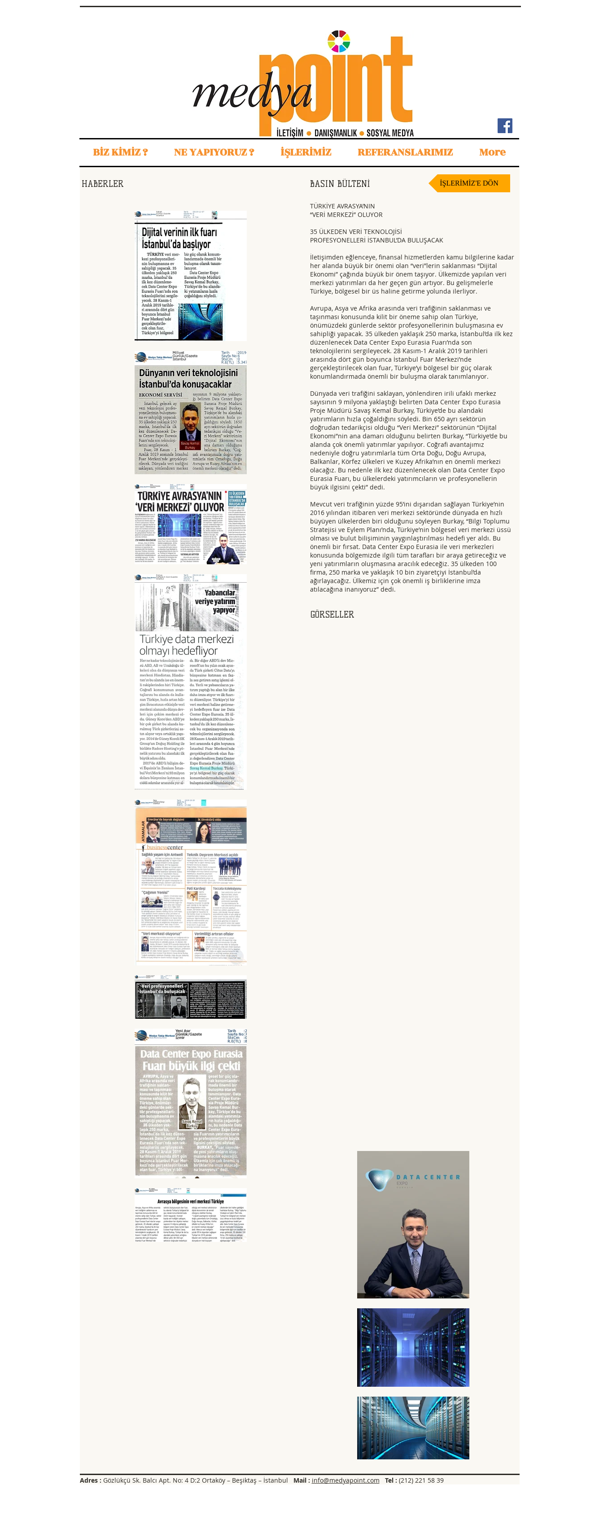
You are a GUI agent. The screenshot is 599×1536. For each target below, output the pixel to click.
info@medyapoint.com (346, 1480)
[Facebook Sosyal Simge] (505, 125)
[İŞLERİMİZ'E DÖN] (469, 183)
